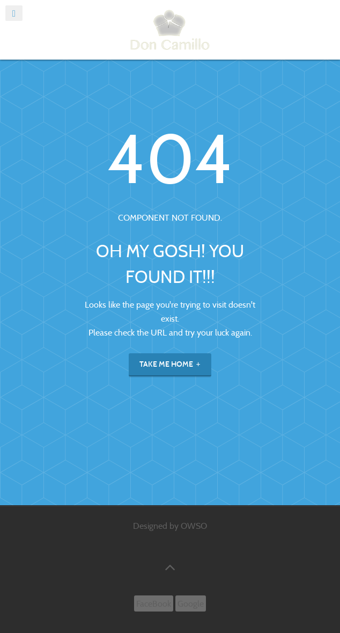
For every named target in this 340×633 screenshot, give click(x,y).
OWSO (194, 526)
